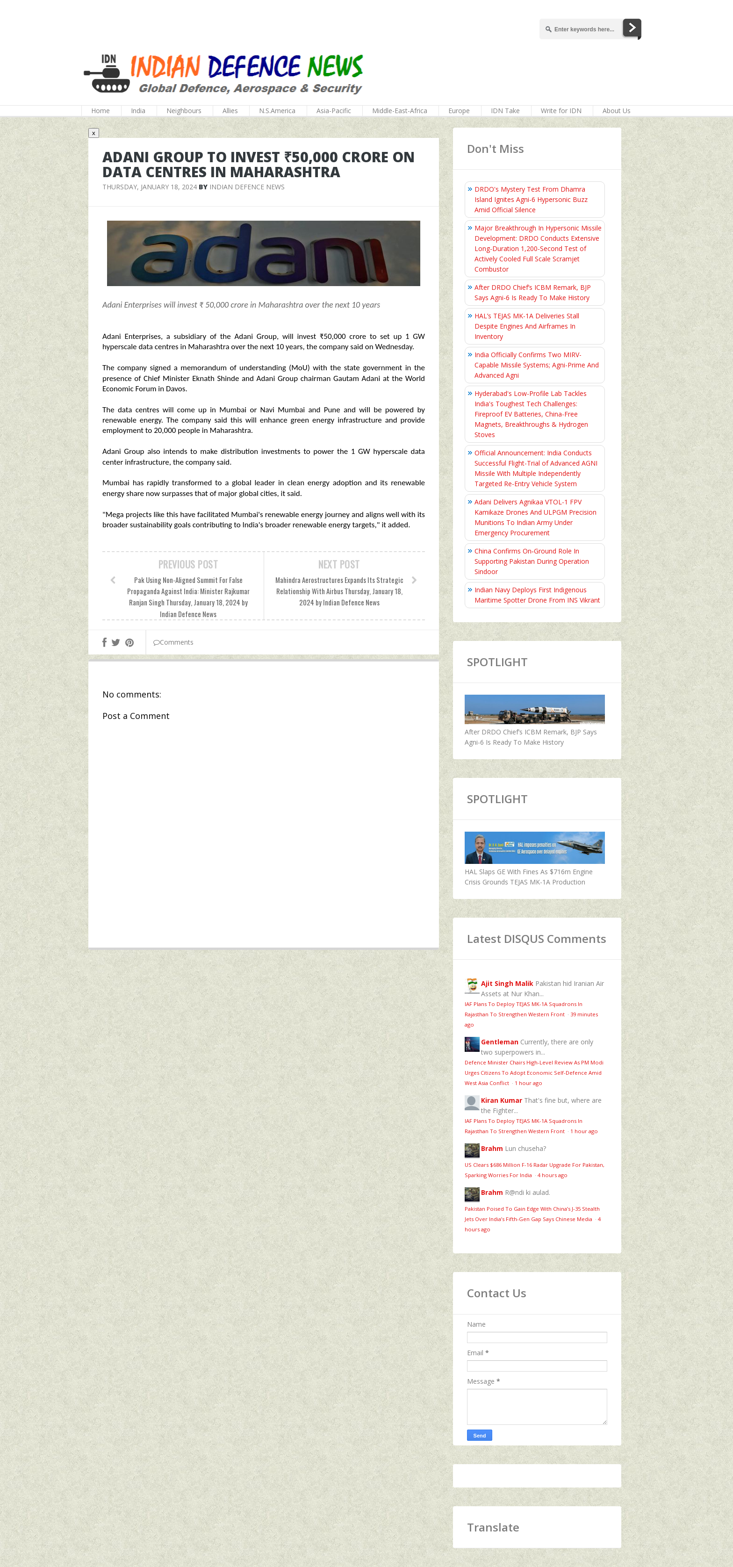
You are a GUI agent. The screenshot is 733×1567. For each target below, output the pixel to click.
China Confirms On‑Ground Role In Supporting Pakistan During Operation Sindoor (531, 561)
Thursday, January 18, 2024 (149, 186)
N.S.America (277, 110)
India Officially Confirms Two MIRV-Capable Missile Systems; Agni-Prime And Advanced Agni (536, 365)
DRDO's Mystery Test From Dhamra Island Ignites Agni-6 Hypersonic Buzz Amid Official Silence (531, 199)
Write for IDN (561, 110)
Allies (230, 110)
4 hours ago (553, 1175)
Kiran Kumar (501, 1100)
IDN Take (505, 110)
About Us (617, 110)
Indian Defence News (247, 186)
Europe (459, 110)
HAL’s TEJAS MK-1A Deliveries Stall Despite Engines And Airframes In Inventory (526, 326)
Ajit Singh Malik (507, 983)
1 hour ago (528, 1082)
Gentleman (499, 1041)
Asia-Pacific (333, 110)
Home (100, 110)
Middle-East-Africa (399, 110)
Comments (173, 642)
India (138, 110)
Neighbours (183, 110)
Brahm (492, 1148)
